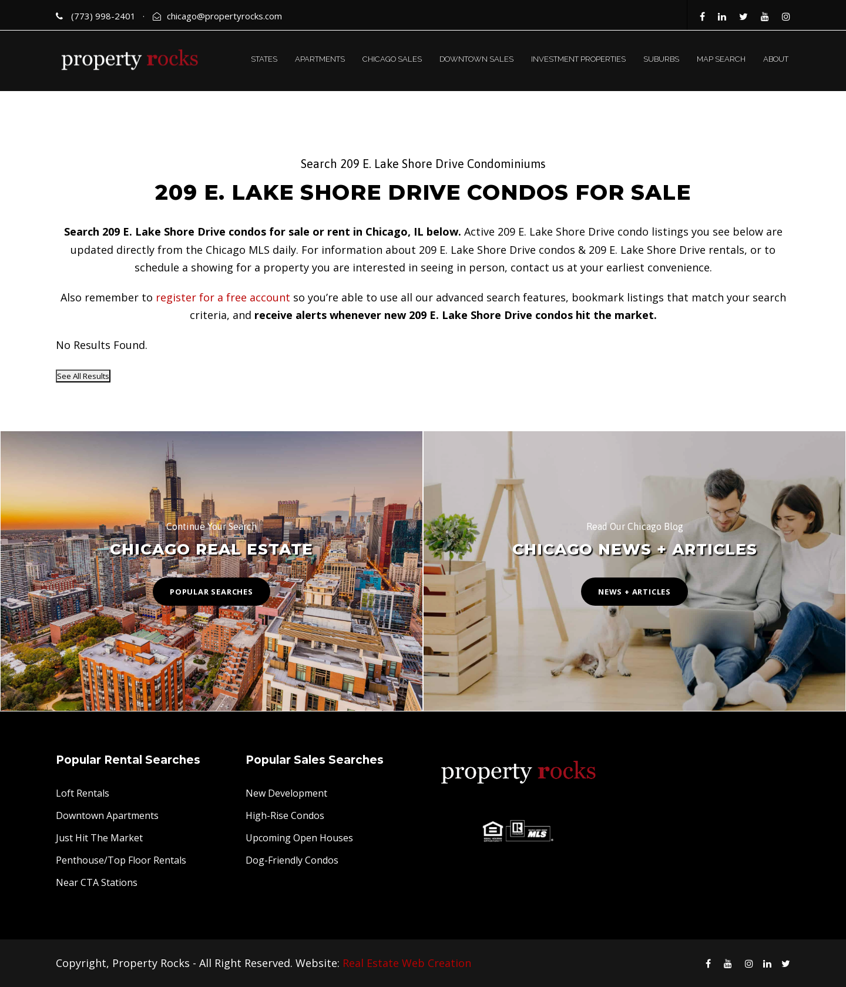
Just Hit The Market (99, 837)
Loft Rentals (82, 793)
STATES (264, 59)
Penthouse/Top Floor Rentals (121, 860)
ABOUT (775, 59)
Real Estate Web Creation (407, 963)
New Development (286, 793)
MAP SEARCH (721, 59)
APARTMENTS (320, 59)
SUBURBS (661, 59)
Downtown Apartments (107, 815)
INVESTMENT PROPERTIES (578, 59)
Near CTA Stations (96, 882)
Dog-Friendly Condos (292, 860)
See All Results (83, 376)
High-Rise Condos (285, 815)
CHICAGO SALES (392, 59)
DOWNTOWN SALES (476, 59)
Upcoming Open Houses (299, 837)
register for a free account (223, 297)
